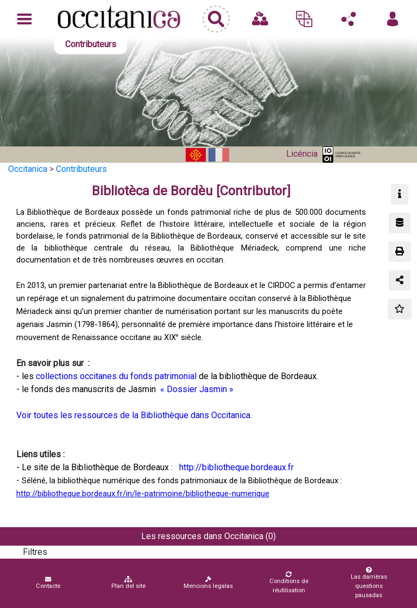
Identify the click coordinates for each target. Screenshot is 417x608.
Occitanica (27, 169)
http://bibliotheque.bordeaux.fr (235, 467)
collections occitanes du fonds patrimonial (116, 376)
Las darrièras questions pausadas (369, 583)
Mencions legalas (208, 583)
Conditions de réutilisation (288, 582)
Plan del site (128, 583)
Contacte (48, 583)
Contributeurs (81, 169)
